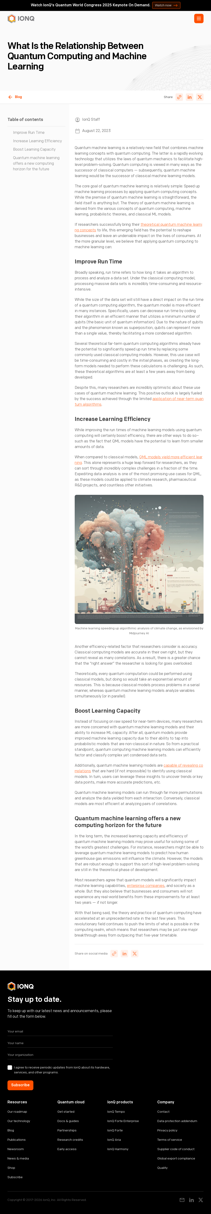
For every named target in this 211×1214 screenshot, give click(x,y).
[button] (199, 18)
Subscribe (15, 1177)
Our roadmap (17, 1112)
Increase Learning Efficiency (37, 141)
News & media (18, 1158)
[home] (21, 18)
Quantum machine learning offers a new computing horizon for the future (36, 163)
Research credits (70, 1140)
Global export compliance (176, 1158)
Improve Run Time (29, 133)
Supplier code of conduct (175, 1149)
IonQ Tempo (116, 1112)
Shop (11, 1168)
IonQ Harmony (117, 1149)
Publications (16, 1140)
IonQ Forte (115, 1130)
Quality (162, 1168)
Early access (67, 1149)
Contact (163, 1112)
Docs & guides (68, 1121)
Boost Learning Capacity (34, 149)
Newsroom (15, 1149)
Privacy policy (167, 1130)
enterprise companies (146, 886)
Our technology (18, 1121)
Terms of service (169, 1140)
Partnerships (67, 1130)
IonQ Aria (114, 1140)
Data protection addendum (177, 1121)
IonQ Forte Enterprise (123, 1121)
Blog (10, 1130)
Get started (65, 1112)
